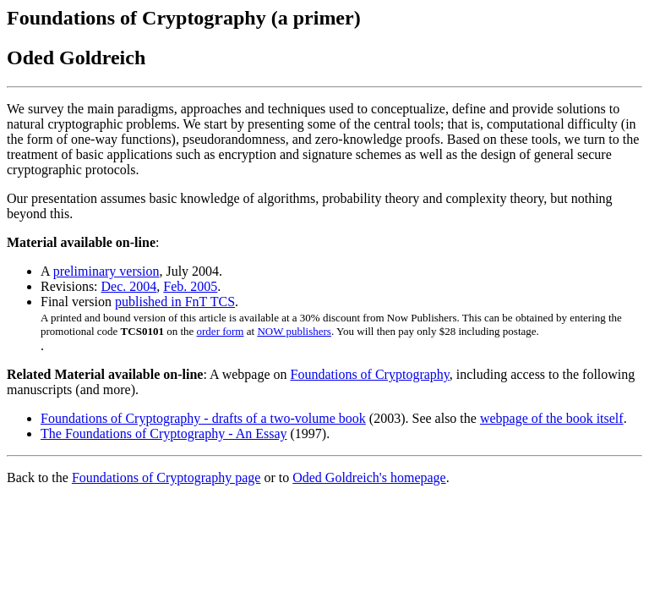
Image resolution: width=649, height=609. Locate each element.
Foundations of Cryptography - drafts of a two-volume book (203, 418)
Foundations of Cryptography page (166, 477)
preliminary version (106, 271)
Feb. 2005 (190, 286)
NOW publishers (294, 331)
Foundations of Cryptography (370, 374)
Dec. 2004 (129, 286)
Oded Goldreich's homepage (369, 477)
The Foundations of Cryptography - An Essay (164, 433)
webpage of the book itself (552, 418)
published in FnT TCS (175, 301)
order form (220, 331)
